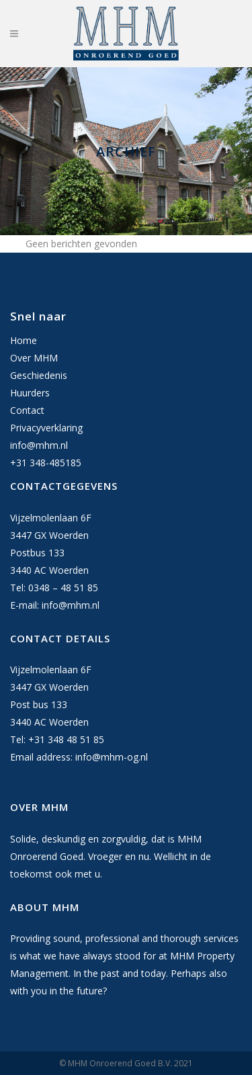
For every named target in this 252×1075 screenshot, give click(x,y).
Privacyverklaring (46, 427)
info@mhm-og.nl (111, 756)
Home (23, 340)
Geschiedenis (38, 375)
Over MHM (34, 357)
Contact (27, 410)
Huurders (30, 392)
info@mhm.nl (39, 445)
